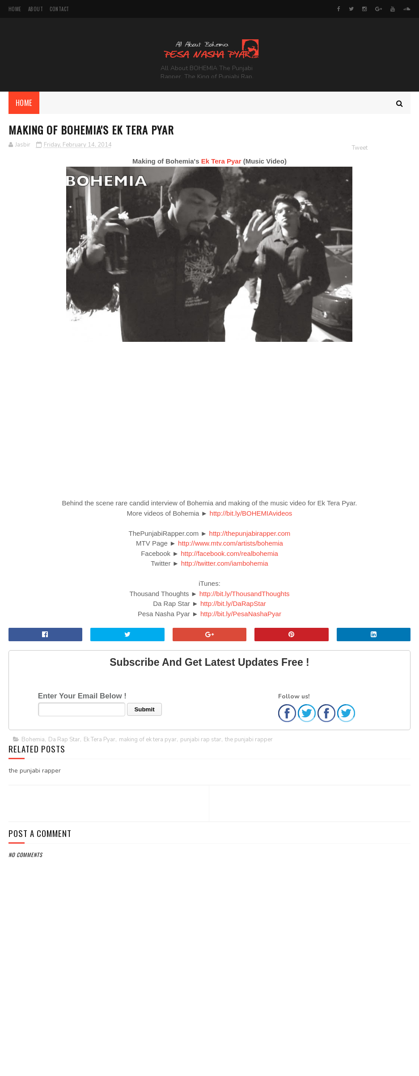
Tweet (360, 148)
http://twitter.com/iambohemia (224, 563)
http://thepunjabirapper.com (250, 533)
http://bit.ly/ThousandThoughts (244, 593)
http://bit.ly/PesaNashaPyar (240, 614)
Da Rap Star (64, 740)
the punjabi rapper (249, 740)
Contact (59, 9)
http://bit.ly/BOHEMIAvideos (251, 513)
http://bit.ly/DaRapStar (233, 603)
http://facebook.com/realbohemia (229, 553)
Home (14, 9)
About (35, 9)
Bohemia (33, 740)
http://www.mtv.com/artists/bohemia (230, 543)
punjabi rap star (200, 740)
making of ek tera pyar (148, 740)
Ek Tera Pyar (221, 161)
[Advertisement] (209, 1023)
